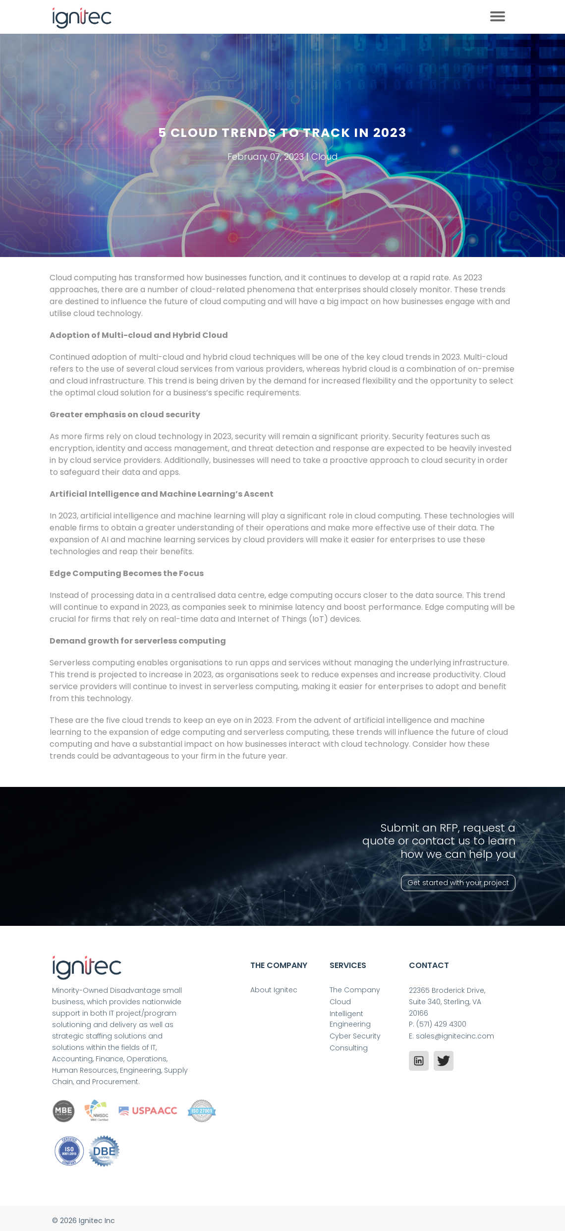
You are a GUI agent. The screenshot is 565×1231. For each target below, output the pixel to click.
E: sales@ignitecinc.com (451, 1036)
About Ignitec (273, 990)
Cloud (340, 1002)
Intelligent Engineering (350, 1019)
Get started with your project (458, 883)
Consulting (349, 1048)
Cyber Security (355, 1036)
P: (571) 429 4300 (437, 1024)
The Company (355, 990)
